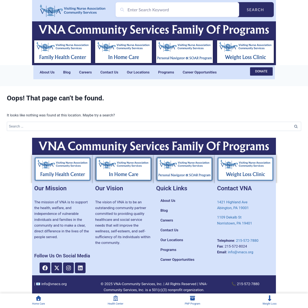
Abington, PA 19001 (233, 208)
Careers (85, 72)
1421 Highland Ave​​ (232, 202)
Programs (166, 72)
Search (255, 9)
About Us (47, 72)
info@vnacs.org (240, 252)
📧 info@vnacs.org (51, 284)
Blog (67, 72)
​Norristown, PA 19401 (234, 223)
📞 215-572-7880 (245, 284)
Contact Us (109, 72)
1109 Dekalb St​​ (229, 217)
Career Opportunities (200, 72)
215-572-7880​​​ (247, 240)
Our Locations (138, 72)
